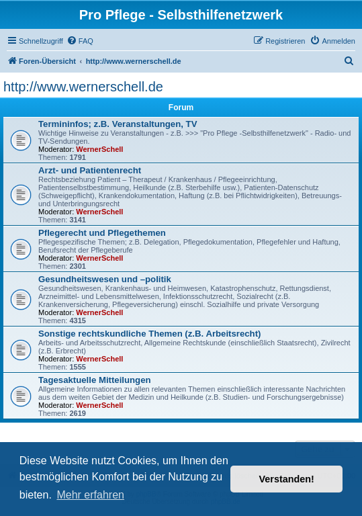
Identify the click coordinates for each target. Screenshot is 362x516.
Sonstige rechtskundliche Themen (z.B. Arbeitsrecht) (149, 334)
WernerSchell (99, 149)
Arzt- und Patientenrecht (89, 170)
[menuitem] (79, 41)
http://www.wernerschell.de (83, 86)
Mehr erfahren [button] (90, 495)
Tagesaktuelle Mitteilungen (94, 380)
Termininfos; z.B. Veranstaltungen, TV (117, 124)
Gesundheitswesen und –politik (104, 279)
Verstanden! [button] (286, 479)
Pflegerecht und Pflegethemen (102, 233)
